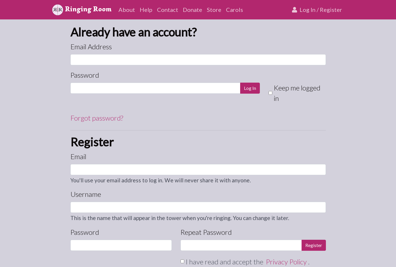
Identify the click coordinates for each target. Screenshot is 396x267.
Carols (234, 9)
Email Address (91, 46)
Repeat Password (206, 232)
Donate (192, 9)
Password (84, 75)
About (126, 9)
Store (214, 9)
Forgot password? (96, 118)
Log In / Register (316, 9)
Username (85, 194)
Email (78, 156)
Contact (167, 9)
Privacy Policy (287, 261)
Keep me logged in (297, 92)
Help (146, 9)
